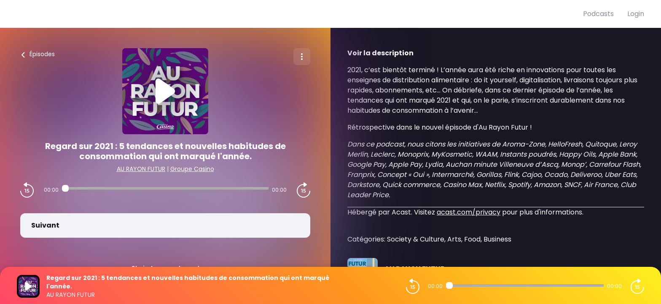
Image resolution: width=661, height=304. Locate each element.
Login (635, 14)
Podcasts (598, 14)
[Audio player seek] (165, 188)
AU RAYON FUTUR (141, 169)
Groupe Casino (192, 169)
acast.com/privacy (468, 212)
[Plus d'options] (301, 56)
